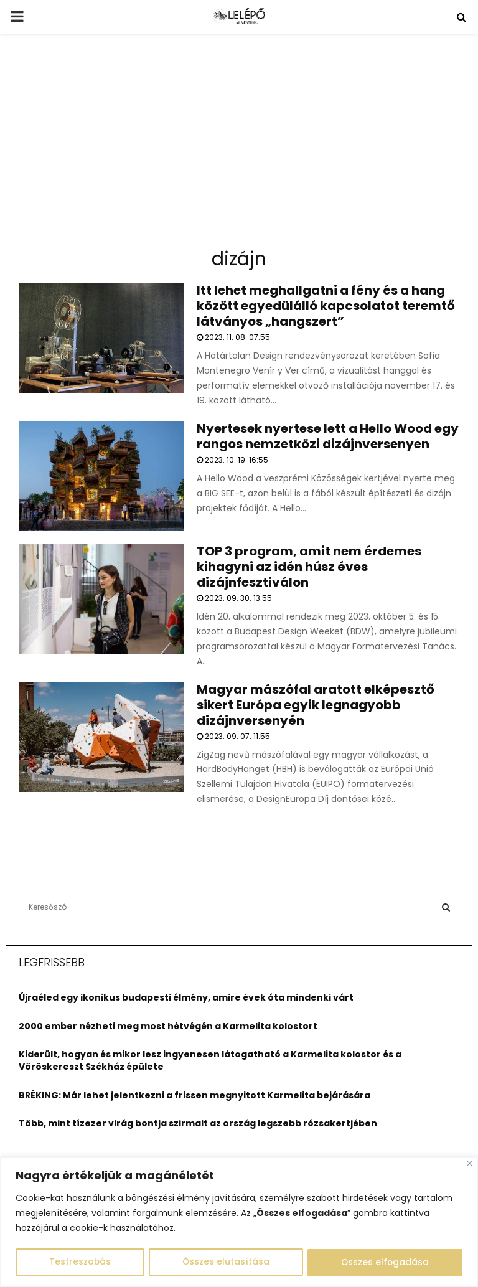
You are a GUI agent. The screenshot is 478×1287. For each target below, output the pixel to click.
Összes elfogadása (384, 1262)
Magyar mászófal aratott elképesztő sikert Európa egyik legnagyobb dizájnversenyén (315, 705)
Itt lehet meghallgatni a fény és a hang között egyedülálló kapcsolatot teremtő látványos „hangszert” (326, 305)
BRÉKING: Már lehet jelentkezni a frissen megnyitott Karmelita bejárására (194, 1095)
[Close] (469, 1164)
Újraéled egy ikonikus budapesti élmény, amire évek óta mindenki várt (186, 997)
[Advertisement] (239, 146)
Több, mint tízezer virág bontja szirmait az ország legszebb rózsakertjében (198, 1123)
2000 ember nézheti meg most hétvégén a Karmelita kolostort (168, 1026)
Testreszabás (80, 1262)
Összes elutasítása (225, 1262)
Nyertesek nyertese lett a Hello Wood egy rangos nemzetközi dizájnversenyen (328, 436)
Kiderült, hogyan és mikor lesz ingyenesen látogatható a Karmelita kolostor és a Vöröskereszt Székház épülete (210, 1060)
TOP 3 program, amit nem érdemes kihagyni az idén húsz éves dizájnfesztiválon (309, 566)
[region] (239, 1222)
